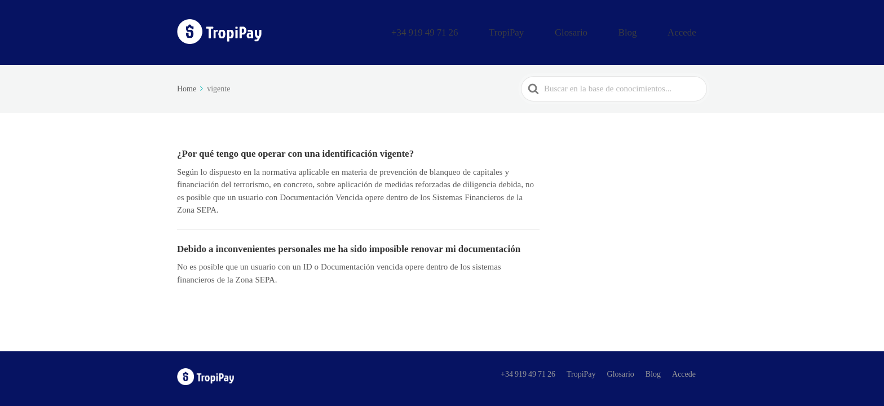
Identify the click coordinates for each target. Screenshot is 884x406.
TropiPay (561, 30)
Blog (651, 30)
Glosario (610, 30)
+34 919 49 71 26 (498, 30)
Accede (689, 30)
